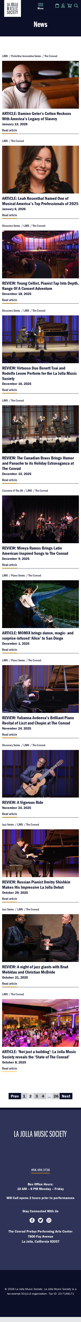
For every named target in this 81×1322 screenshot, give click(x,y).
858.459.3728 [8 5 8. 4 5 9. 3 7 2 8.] (40, 1169)
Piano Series (18, 575)
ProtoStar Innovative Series (26, 56)
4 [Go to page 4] (43, 1096)
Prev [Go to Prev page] (15, 1096)
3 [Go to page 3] (36, 1096)
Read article (9, 130)
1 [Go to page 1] (24, 1096)
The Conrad (50, 56)
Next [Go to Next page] (66, 1096)
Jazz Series (8, 824)
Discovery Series (11, 226)
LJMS (5, 56)
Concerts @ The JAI (12, 490)
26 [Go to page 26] (56, 1096)
